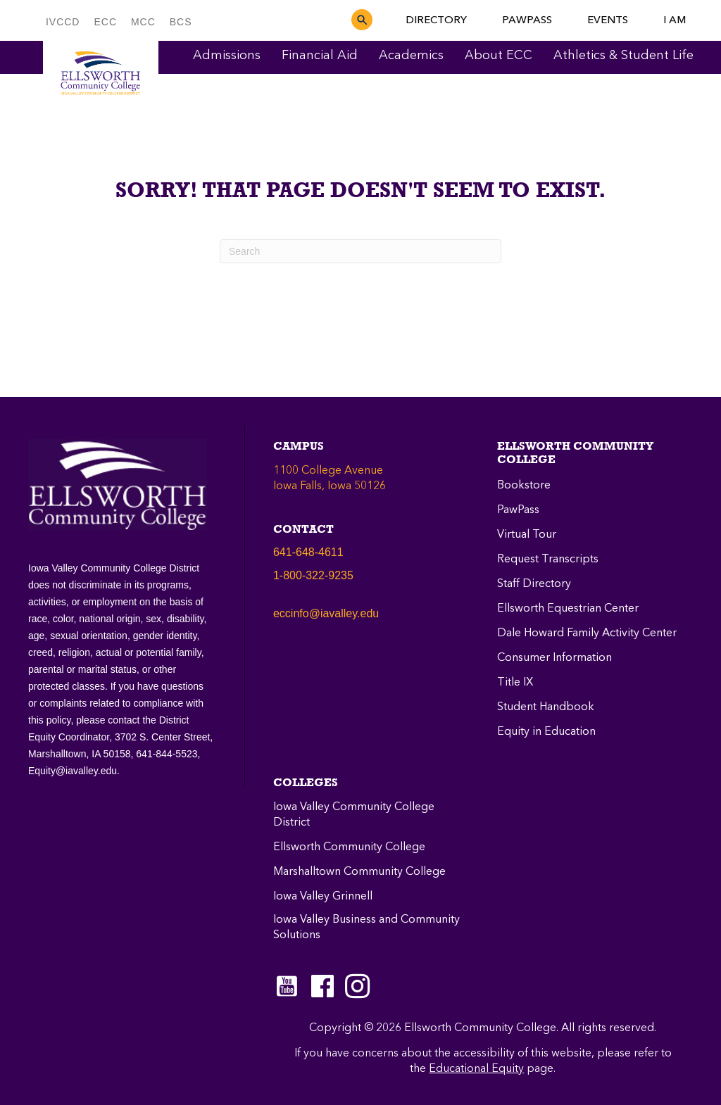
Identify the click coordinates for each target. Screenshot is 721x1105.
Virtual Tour (526, 535)
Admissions (227, 55)
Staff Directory (534, 584)
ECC (105, 21)
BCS (181, 21)
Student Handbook (545, 707)
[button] (361, 19)
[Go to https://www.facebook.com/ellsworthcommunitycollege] (322, 988)
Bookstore (524, 485)
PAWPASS (527, 20)
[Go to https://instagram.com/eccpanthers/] (358, 986)
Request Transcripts (547, 559)
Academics (411, 55)
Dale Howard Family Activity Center (587, 633)
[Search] (360, 251)
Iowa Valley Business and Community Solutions (366, 927)
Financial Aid (320, 55)
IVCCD (63, 21)
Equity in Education (546, 732)
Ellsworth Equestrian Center (568, 608)
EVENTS (607, 20)
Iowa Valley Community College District (353, 815)
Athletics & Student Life (623, 55)
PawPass (518, 510)
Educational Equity (476, 1069)
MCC (143, 21)
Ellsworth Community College (349, 847)
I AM (674, 20)
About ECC (498, 55)
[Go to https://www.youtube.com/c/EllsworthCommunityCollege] (287, 986)
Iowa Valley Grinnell (322, 896)
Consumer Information (554, 658)
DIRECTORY (436, 20)
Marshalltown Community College (359, 872)
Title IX (515, 682)
